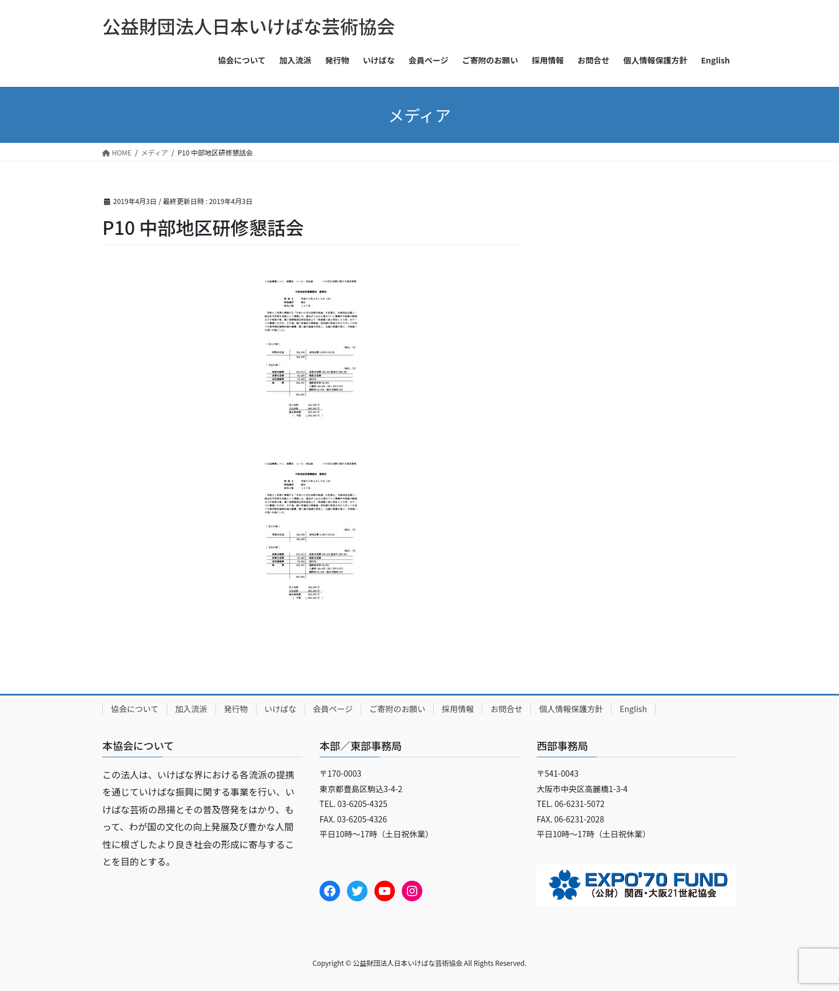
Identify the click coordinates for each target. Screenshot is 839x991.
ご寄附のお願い (397, 708)
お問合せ (506, 708)
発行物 (236, 708)
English (633, 708)
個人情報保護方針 (571, 708)
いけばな (281, 708)
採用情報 (458, 708)
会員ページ (333, 708)
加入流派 (191, 708)
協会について (135, 708)
